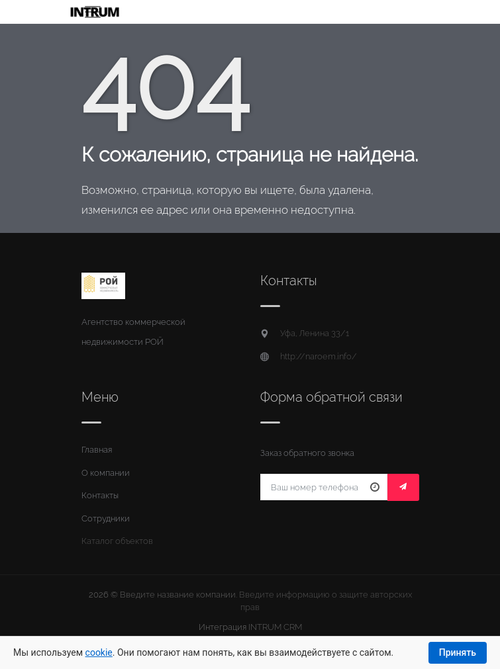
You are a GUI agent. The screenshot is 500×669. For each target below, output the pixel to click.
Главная (96, 450)
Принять (457, 652)
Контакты (100, 495)
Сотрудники (105, 518)
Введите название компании (178, 595)
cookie (99, 652)
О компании (105, 473)
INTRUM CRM (275, 627)
